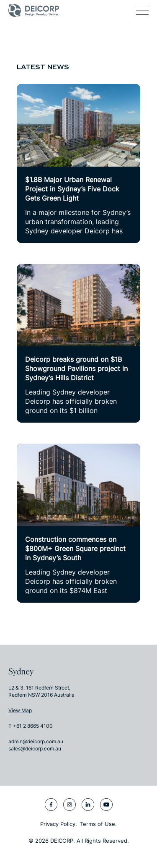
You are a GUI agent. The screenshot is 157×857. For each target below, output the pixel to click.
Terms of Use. (98, 824)
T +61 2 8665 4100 (30, 725)
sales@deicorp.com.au (34, 748)
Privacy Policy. (58, 824)
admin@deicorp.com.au (35, 741)
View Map (20, 710)
